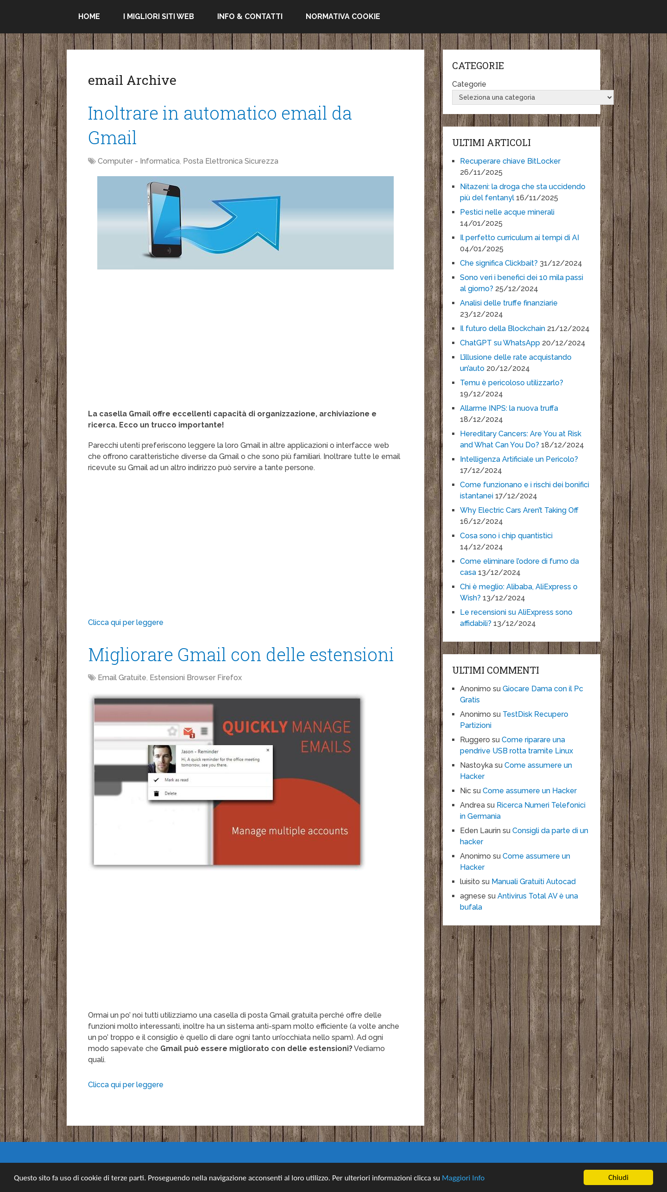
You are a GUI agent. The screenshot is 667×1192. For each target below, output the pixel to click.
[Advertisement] (245, 343)
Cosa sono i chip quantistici (506, 535)
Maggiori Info (463, 1178)
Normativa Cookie (343, 16)
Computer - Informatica (139, 161)
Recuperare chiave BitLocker (510, 161)
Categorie (469, 84)
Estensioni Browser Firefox (196, 677)
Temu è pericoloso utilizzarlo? (511, 382)
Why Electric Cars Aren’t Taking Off (519, 510)
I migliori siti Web (158, 16)
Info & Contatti (250, 16)
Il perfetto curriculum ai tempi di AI (519, 237)
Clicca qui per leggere (126, 622)
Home (89, 16)
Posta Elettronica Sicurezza (230, 161)
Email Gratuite (122, 677)
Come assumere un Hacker (530, 790)
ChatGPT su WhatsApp (500, 342)
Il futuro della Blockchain (502, 328)
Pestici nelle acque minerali (507, 212)
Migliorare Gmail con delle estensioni (241, 654)
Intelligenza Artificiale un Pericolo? (519, 459)
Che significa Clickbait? (499, 263)
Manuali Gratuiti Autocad (533, 881)
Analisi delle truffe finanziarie (509, 303)
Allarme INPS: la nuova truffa (509, 408)
